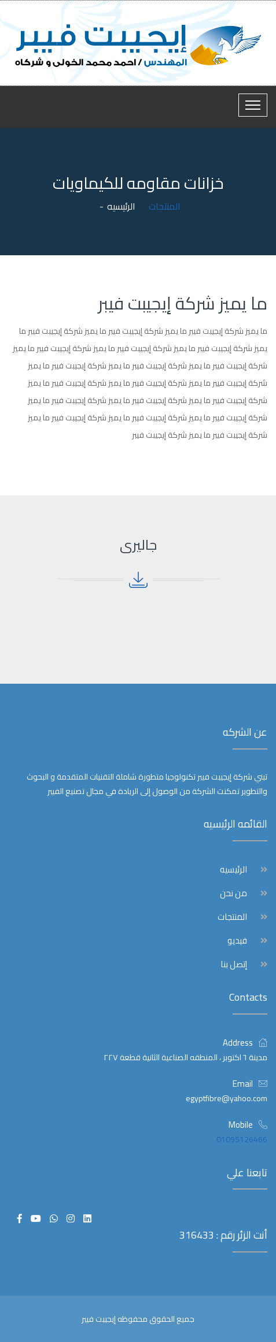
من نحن (233, 893)
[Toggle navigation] (252, 105)
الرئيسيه (121, 206)
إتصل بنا (233, 964)
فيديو (237, 940)
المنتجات (232, 917)
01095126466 (241, 1139)
